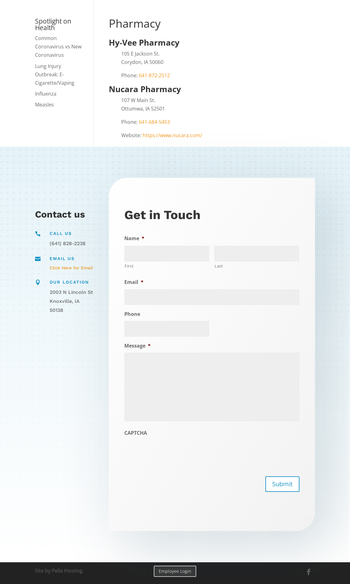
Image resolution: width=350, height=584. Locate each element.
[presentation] (172, 451)
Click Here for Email (71, 267)
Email (135, 283)
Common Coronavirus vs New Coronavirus (58, 46)
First (130, 266)
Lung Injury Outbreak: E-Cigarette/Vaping (54, 74)
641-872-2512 (154, 75)
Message (139, 346)
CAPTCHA (137, 432)
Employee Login (175, 571)
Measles (44, 104)
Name (136, 239)
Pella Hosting (67, 570)
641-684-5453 (154, 122)
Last (219, 266)
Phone (134, 314)
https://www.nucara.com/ (172, 135)
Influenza (45, 93)
